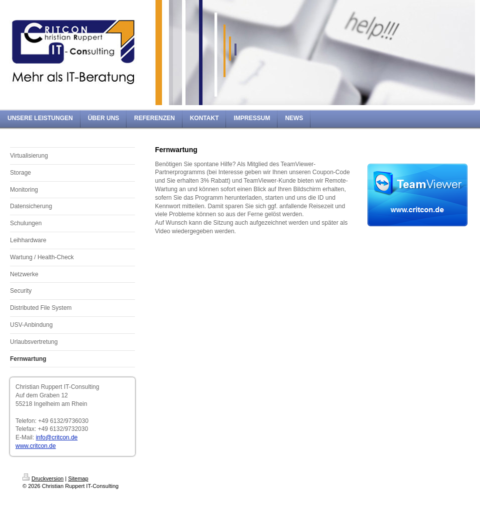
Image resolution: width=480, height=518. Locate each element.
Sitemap (78, 478)
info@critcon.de (57, 437)
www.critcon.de (36, 445)
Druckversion (43, 478)
